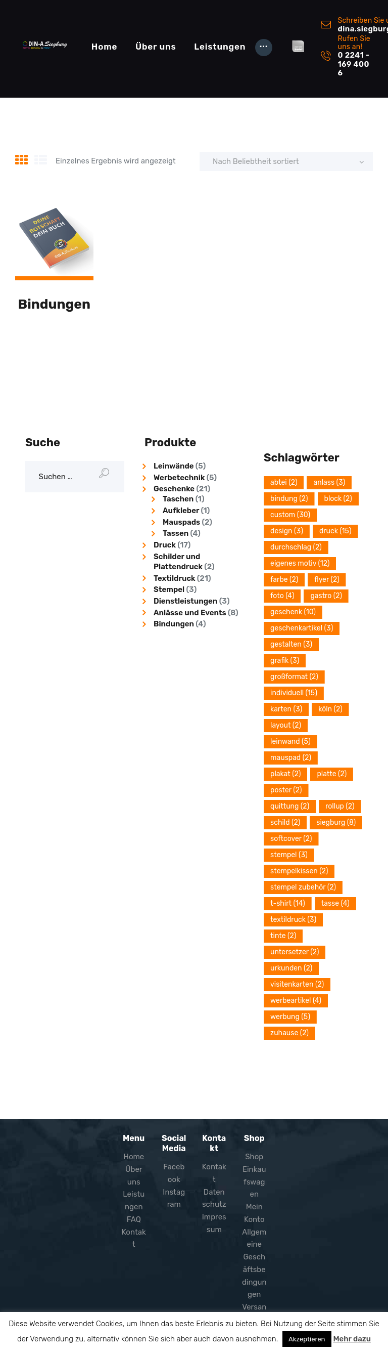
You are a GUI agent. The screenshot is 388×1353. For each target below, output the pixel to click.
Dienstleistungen (185, 601)
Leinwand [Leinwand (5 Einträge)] (290, 741)
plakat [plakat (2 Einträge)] (285, 774)
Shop (254, 1156)
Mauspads (181, 522)
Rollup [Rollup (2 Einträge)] (339, 806)
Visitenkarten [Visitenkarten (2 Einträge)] (297, 984)
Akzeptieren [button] (306, 1339)
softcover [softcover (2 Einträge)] (291, 838)
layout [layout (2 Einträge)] (285, 725)
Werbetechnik (179, 477)
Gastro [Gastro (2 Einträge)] (326, 595)
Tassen (175, 533)
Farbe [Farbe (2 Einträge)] (284, 579)
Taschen (178, 498)
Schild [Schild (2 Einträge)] (285, 822)
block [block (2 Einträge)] (338, 498)
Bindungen (54, 304)
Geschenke (174, 488)
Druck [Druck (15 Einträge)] (335, 531)
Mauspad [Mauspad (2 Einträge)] (290, 757)
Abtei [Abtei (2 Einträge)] (283, 482)
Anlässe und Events (190, 612)
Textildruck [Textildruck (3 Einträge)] (293, 919)
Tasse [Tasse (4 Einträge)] (335, 903)
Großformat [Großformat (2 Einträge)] (294, 676)
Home (133, 1156)
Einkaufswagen (254, 1182)
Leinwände (173, 466)
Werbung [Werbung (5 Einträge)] (290, 1016)
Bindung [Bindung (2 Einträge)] (289, 498)
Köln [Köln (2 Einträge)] (330, 709)
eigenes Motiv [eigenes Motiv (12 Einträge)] (299, 563)
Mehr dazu (352, 1338)
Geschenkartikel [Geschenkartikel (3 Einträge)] (301, 628)
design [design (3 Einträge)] (286, 531)
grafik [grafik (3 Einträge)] (284, 660)
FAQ (134, 1219)
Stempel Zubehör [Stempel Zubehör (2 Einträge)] (303, 887)
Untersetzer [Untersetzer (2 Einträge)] (294, 952)
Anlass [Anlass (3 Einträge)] (329, 482)
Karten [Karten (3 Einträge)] (286, 709)
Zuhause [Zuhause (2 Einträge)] (289, 1033)
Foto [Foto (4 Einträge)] (282, 595)
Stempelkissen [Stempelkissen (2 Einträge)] (299, 871)
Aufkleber (181, 510)
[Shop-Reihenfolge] (286, 161)
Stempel (169, 589)
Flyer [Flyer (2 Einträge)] (326, 579)
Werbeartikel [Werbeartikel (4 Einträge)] (295, 1000)
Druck (165, 544)
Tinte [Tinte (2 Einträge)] (283, 936)
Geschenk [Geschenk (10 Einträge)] (293, 612)
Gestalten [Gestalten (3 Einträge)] (291, 644)
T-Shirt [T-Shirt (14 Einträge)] (287, 903)
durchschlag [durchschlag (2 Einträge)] (296, 547)
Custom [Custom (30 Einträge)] (290, 515)
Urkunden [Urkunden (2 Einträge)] (291, 968)
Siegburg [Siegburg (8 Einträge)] (336, 822)
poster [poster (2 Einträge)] (286, 790)
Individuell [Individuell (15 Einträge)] (293, 693)
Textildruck (174, 578)
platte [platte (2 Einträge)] (332, 774)
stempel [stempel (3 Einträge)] (289, 855)
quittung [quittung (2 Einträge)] (289, 806)
